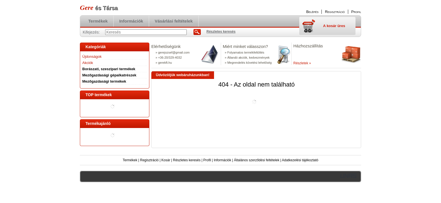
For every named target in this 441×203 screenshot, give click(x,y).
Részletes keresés (187, 160)
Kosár (165, 160)
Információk (222, 160)
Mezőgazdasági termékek (104, 81)
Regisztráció (149, 160)
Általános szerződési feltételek (256, 160)
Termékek (130, 160)
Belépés (312, 12)
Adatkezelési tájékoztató (300, 160)
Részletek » (302, 63)
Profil (207, 160)
